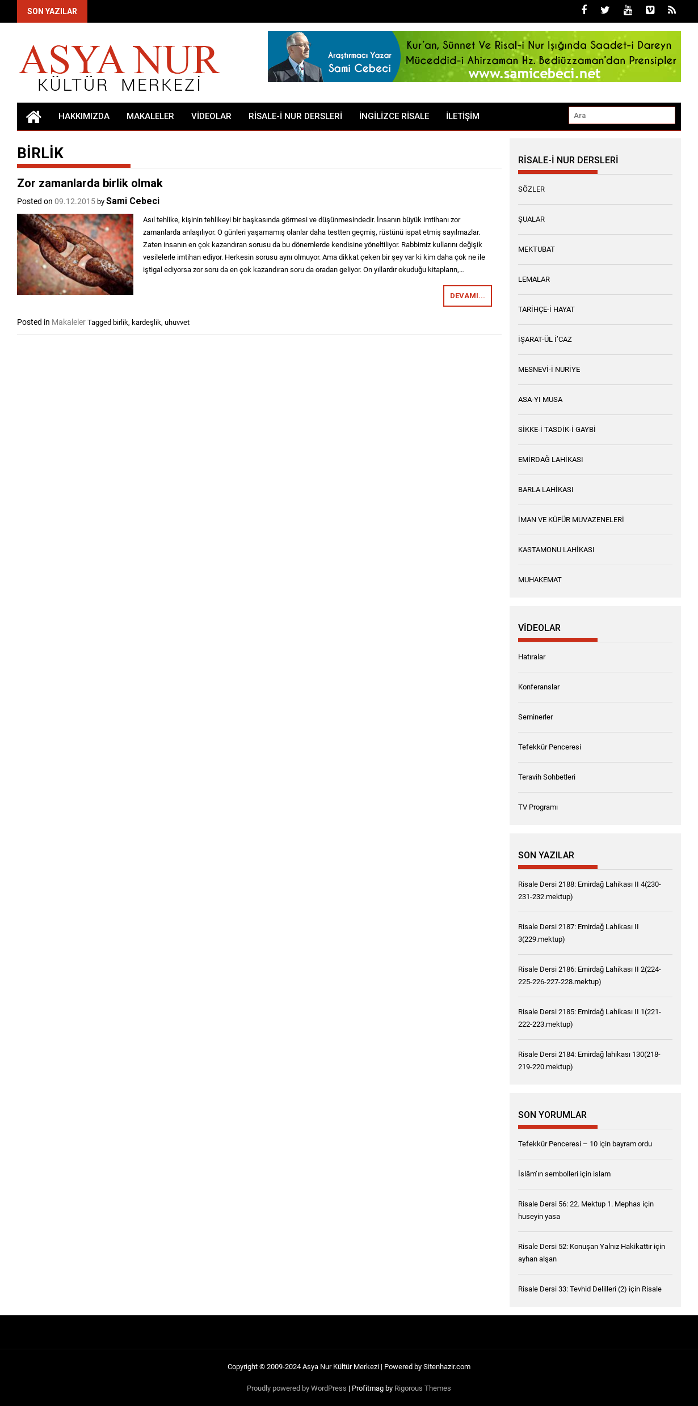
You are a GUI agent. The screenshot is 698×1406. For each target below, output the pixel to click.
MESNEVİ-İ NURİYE (549, 369)
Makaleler (150, 116)
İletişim (463, 116)
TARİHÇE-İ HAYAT (546, 309)
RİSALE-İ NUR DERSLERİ (295, 116)
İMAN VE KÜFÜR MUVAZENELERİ (571, 519)
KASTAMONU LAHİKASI (556, 549)
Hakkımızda (84, 116)
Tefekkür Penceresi (549, 747)
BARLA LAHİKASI (546, 489)
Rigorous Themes (422, 1388)
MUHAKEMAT (540, 579)
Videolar (211, 116)
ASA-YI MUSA (540, 399)
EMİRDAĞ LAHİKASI (550, 459)
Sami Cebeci (132, 201)
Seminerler (535, 717)
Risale (652, 1289)
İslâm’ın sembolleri (548, 1174)
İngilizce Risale (394, 116)
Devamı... (467, 295)
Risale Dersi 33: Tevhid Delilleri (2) (572, 1289)
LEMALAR (534, 279)
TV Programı (538, 807)
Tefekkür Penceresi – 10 (558, 1144)
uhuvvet (177, 322)
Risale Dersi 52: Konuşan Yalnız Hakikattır (585, 1246)
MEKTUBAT (536, 249)
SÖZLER (531, 189)
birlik (120, 322)
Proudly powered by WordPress (297, 1388)
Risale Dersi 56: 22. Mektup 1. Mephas (579, 1204)
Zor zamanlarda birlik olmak (90, 183)
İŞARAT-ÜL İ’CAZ (545, 339)
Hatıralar (531, 657)
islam (602, 1174)
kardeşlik (146, 322)
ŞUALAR (531, 219)
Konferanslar (539, 687)
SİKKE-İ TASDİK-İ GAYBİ (557, 429)
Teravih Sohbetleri (546, 777)
